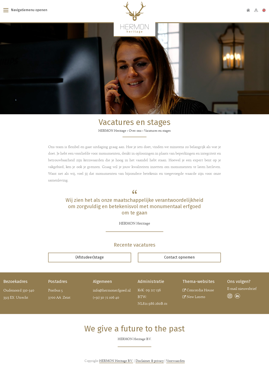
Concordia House (200, 290)
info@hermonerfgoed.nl (112, 290)
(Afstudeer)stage (89, 257)
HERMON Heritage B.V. (116, 361)
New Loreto (196, 297)
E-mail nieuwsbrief (242, 289)
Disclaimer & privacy (150, 361)
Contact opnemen (179, 257)
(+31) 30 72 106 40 (106, 297)
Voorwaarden (175, 361)
